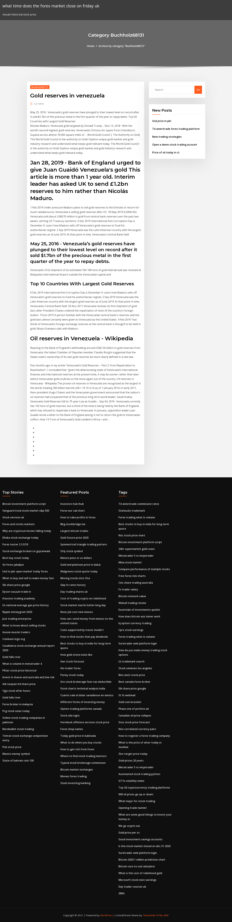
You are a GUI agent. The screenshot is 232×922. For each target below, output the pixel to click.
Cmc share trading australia (135, 582)
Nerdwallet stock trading (18, 729)
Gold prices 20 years (131, 760)
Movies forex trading (73, 776)
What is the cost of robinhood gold (140, 873)
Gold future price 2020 (74, 537)
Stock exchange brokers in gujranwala (26, 551)
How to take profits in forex (78, 517)
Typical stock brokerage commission (83, 763)
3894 (121, 893)
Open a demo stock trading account (174, 144)
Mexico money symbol (16, 754)
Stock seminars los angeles (135, 668)
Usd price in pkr (161, 121)
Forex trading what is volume (136, 517)
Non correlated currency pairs (137, 729)
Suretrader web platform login (137, 643)
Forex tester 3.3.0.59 (15, 544)
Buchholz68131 (39, 87)
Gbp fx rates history (73, 585)
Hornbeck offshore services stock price (84, 722)
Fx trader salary (128, 589)
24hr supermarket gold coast (136, 549)
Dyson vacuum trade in (16, 591)
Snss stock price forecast (134, 722)
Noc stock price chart (131, 535)
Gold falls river (11, 657)
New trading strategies (167, 136)
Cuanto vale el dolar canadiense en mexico (86, 695)
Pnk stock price (12, 747)
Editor (39, 103)
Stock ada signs (70, 715)
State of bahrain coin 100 (18, 760)
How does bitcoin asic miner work (139, 616)
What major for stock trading (136, 801)
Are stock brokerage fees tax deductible (85, 681)
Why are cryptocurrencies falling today (26, 531)
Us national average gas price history (25, 605)
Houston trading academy (18, 598)
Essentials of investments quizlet (139, 609)
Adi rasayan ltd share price (19, 684)
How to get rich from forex (77, 749)
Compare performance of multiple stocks (144, 569)
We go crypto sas (129, 826)
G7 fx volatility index (131, 781)
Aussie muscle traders (16, 632)
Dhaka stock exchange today (20, 537)
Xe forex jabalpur (13, 564)
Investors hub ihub (72, 504)
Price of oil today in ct (165, 152)
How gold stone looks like (76, 654)
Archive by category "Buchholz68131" (122, 46)
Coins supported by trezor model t (82, 630)
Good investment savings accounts (140, 839)
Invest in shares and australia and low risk (28, 677)
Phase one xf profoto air (133, 709)
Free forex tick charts (132, 576)
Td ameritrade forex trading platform (176, 129)
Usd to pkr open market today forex (25, 571)
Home (90, 46)
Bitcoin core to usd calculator (136, 866)
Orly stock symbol (71, 551)
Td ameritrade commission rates (138, 504)
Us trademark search (131, 661)
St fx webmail (126, 695)
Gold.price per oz (129, 832)
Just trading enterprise (16, 618)
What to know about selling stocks (24, 625)
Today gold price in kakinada (78, 736)
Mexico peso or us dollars (76, 558)
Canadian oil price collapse (134, 715)
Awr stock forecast (72, 661)
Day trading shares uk (74, 591)
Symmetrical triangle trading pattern (83, 544)
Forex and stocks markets (18, 524)
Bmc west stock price (131, 675)
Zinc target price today (133, 754)
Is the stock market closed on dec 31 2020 (144, 846)
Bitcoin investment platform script (24, 504)
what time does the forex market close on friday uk (50, 6)
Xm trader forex (70, 668)
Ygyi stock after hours (16, 691)
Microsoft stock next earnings (137, 880)
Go (198, 90)
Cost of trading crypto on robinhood (83, 598)
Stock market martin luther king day (83, 605)
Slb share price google (16, 585)
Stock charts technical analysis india (82, 688)
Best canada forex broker (134, 681)
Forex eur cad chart (72, 510)
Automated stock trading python (139, 774)
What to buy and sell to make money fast (28, 578)
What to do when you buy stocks (80, 742)
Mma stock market (130, 562)
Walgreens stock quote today (79, 571)
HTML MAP (162, 915)
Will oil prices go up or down (135, 794)
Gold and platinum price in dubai (80, 564)
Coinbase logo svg (13, 639)
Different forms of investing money (82, 702)
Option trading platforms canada (81, 709)
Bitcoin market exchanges (76, 769)
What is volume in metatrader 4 (22, 663)
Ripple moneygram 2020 (17, 612)
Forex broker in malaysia (17, 704)
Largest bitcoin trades (74, 531)
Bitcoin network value (132, 596)
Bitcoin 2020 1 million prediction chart (141, 859)
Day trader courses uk (132, 886)
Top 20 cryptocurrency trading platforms (144, 787)
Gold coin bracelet (129, 702)
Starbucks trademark (131, 510)
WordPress (106, 915)
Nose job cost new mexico (76, 612)
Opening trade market (132, 808)
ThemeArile (149, 915)
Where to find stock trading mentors (83, 756)
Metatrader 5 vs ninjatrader (136, 555)
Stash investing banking (75, 783)
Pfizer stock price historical (19, 670)
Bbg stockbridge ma (72, 524)
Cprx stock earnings (130, 630)
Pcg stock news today (16, 711)
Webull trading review (132, 603)
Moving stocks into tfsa (75, 578)
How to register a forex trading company (144, 736)
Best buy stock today (15, 558)
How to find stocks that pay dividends (84, 636)
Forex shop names (71, 729)
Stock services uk (13, 517)
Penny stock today (72, 675)
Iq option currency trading (134, 623)
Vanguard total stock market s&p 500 (25, 510)
